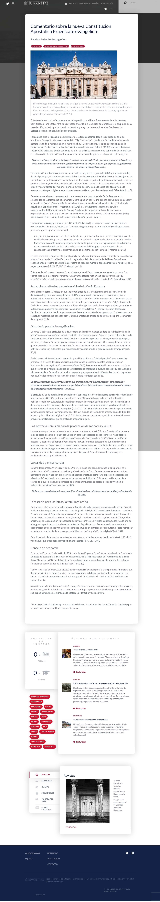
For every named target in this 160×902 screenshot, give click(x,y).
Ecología (34, 737)
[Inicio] (66, 3)
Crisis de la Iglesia (37, 742)
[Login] (106, 9)
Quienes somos (32, 854)
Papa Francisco (36, 46)
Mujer (44, 717)
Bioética (34, 712)
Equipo (28, 859)
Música (33, 732)
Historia (34, 722)
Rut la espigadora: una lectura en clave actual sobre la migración (100, 683)
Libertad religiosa (47, 732)
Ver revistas (72, 828)
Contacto (52, 865)
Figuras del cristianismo (39, 697)
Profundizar (81, 672)
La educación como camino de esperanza (90, 719)
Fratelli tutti (35, 747)
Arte (44, 727)
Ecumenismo (46, 722)
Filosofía (34, 717)
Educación (77, 716)
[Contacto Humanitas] (111, 9)
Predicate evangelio (77, 46)
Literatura (35, 727)
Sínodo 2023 (49, 747)
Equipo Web (55, 895)
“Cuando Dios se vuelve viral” (85, 649)
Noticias (76, 646)
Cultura (48, 707)
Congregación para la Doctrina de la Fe (56, 46)
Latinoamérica (36, 702)
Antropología (36, 707)
